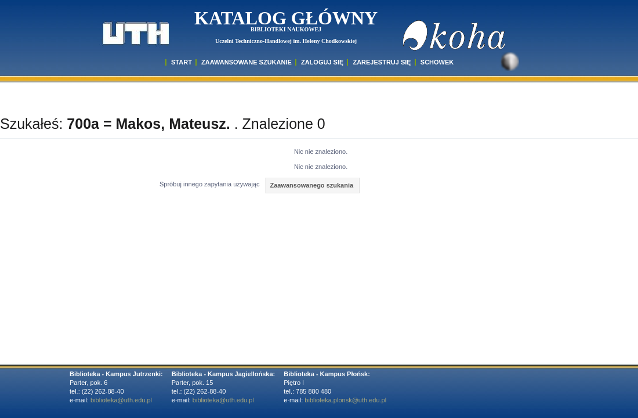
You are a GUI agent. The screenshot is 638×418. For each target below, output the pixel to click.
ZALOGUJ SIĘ (322, 62)
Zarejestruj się (382, 62)
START (181, 62)
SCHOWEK (437, 62)
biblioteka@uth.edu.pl (121, 400)
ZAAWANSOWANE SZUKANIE (246, 62)
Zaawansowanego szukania (311, 185)
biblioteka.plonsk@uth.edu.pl (345, 400)
